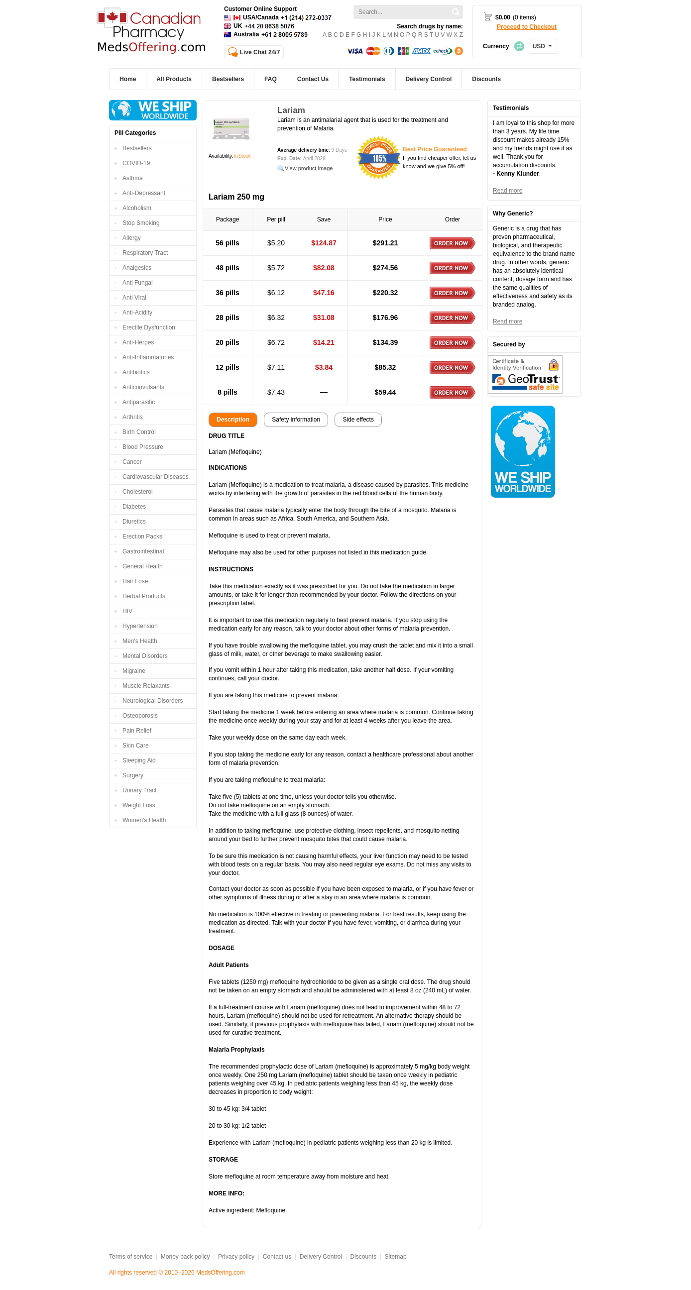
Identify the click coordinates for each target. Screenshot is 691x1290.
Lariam (291, 110)
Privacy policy (236, 1256)
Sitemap (396, 1256)
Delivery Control (321, 1256)
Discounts (363, 1256)
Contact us (277, 1256)
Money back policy (185, 1256)
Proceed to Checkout (527, 26)
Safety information (296, 419)
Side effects (358, 419)
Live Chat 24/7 (260, 52)
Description (233, 419)
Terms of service (130, 1256)
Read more (507, 190)
